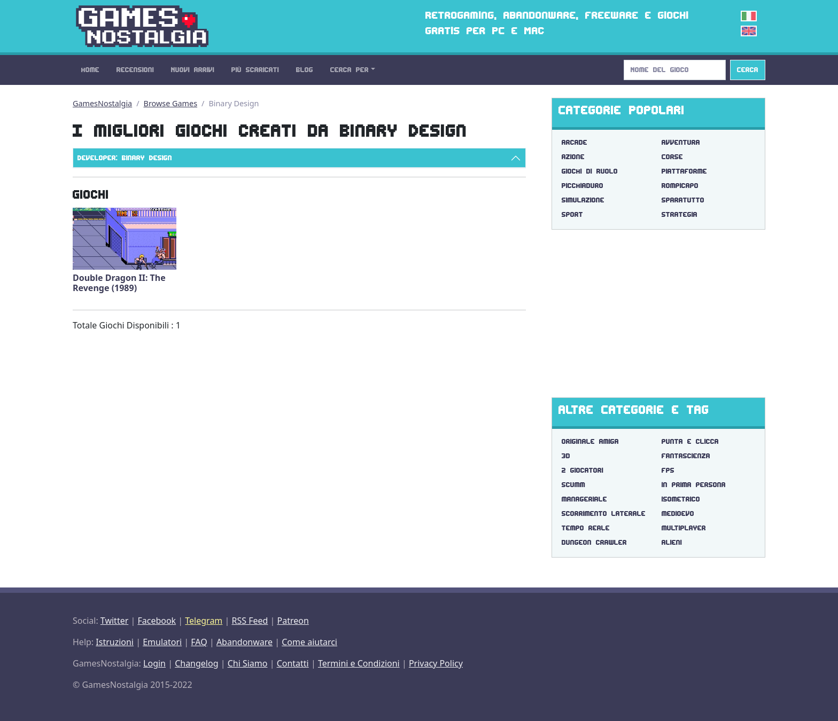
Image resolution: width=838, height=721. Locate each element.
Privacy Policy (436, 663)
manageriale (584, 499)
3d (566, 456)
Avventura (681, 142)
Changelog (196, 663)
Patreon (293, 620)
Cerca (747, 70)
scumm (573, 485)
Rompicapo (680, 186)
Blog (304, 70)
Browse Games (171, 103)
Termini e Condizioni (359, 663)
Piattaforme (684, 171)
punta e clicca (690, 441)
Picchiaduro (582, 186)
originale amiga (590, 441)
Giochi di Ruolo (590, 171)
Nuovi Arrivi (192, 70)
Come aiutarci (309, 642)
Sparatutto (683, 200)
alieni (672, 542)
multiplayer (684, 528)
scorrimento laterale (604, 514)
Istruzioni (115, 642)
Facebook (156, 620)
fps (668, 470)
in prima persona (694, 485)
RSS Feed (249, 620)
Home (90, 70)
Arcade (574, 142)
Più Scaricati (255, 70)
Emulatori (162, 642)
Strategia (679, 214)
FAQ (199, 642)
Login (154, 663)
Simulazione (583, 200)
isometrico (681, 499)
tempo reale (586, 528)
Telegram (203, 620)
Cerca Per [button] (349, 70)
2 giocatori (582, 470)
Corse (672, 157)
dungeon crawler (594, 542)
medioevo (678, 514)
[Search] (675, 70)
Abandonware (244, 642)
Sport (572, 214)
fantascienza (686, 456)
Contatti (293, 663)
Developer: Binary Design (124, 158)
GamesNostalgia (102, 103)
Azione (573, 157)
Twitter (114, 620)
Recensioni (135, 70)
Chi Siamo (248, 663)
